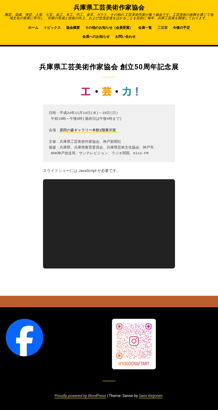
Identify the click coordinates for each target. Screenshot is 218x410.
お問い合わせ (125, 37)
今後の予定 (181, 28)
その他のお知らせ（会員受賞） (109, 28)
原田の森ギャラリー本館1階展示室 (89, 130)
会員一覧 (145, 28)
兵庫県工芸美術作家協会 (109, 7)
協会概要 (73, 28)
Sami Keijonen (150, 395)
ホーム (33, 28)
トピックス (52, 28)
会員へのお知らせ (96, 37)
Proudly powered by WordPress (80, 395)
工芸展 (162, 28)
